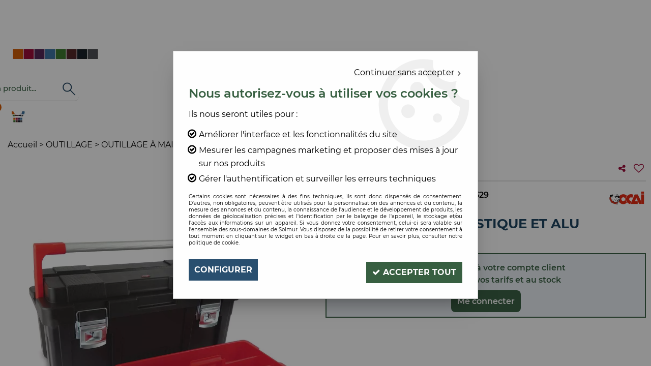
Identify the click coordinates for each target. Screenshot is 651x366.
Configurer (223, 269)
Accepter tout (412, 269)
